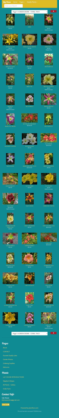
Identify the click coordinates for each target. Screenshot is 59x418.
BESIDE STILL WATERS (10, 126)
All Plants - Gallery (9, 385)
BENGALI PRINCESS (48, 106)
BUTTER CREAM (29, 186)
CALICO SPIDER (29, 206)
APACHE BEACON (49, 66)
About (5, 348)
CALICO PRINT (10, 206)
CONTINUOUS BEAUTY (29, 325)
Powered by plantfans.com (29, 408)
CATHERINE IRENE (30, 265)
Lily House (7, 2)
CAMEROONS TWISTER (48, 206)
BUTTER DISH (48, 186)
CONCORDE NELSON (49, 305)
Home (15, 2)
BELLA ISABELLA (29, 106)
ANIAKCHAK (29, 66)
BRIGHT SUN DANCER (49, 166)
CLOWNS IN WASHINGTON (10, 305)
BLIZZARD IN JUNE (29, 146)
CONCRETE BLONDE (10, 325)
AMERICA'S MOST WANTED (29, 46)
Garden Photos (8, 359)
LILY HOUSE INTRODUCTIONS (13, 377)
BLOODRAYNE (48, 144)
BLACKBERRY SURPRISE (10, 146)
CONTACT (6, 352)
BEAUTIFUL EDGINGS (49, 86)
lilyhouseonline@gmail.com (11, 400)
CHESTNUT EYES (10, 285)
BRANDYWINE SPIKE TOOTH (29, 166)
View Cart (5, 404)
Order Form (7, 389)
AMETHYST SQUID (10, 66)
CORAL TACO (49, 325)
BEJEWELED (10, 106)
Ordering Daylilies (9, 363)
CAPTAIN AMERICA (10, 245)
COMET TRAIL (29, 305)
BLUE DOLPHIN (10, 166)
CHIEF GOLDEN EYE (29, 285)
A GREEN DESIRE (10, 27)
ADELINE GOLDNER (10, 46)
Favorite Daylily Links (10, 355)
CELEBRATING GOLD (49, 265)
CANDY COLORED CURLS (49, 226)
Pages (22, 2)
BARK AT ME (29, 86)
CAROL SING (49, 243)
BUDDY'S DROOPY (10, 186)
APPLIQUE (10, 86)
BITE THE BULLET (49, 126)
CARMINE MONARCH (29, 245)
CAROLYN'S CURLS (10, 265)
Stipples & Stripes (8, 381)
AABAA (29, 27)
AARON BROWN (48, 27)
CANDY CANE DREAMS (29, 226)
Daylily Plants (32, 2)
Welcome (6, 367)
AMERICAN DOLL (49, 46)
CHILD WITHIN (48, 285)
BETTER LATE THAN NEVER (29, 124)
